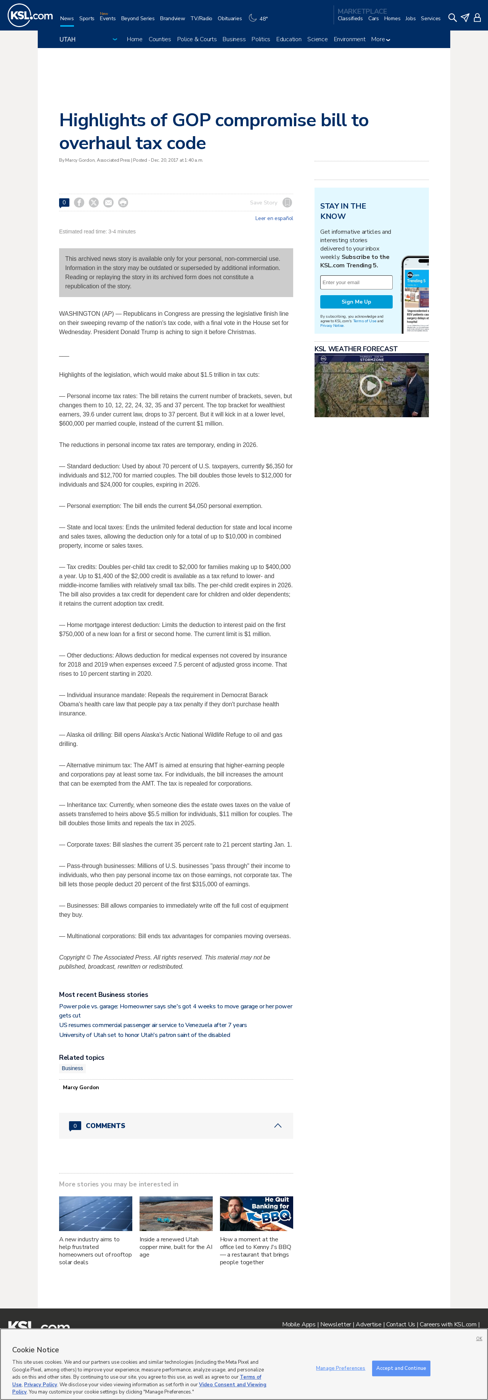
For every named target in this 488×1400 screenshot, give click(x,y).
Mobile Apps (299, 1324)
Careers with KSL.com (448, 1324)
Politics (261, 39)
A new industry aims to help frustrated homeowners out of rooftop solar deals (95, 1251)
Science (317, 39)
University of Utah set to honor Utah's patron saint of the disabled (145, 1035)
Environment (350, 39)
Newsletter (335, 1324)
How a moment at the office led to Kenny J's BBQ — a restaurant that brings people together (255, 1251)
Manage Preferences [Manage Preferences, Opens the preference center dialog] (340, 1368)
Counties (160, 39)
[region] (244, 1364)
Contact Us (400, 1324)
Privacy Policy (40, 1384)
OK (479, 1339)
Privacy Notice (332, 325)
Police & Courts (197, 39)
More (380, 39)
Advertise (368, 1324)
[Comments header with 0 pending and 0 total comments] (176, 1126)
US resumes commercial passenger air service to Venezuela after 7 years (153, 1025)
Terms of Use (364, 320)
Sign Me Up (356, 301)
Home (135, 39)
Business (234, 39)
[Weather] (260, 22)
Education (288, 39)
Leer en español (274, 218)
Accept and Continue (401, 1368)
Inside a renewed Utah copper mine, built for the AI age (176, 1247)
